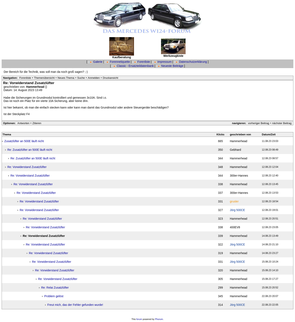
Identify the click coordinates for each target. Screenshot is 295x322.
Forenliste (141, 61)
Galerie (95, 61)
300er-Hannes (239, 175)
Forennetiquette (118, 61)
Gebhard (235, 149)
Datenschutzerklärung (191, 61)
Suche (81, 77)
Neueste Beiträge (170, 65)
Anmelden (94, 77)
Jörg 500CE (237, 210)
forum (139, 319)
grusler (234, 201)
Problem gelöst (53, 296)
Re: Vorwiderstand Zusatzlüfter (27, 167)
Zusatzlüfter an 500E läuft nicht (24, 141)
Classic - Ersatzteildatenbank (133, 65)
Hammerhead (35, 86)
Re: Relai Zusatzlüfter (55, 287)
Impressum (162, 61)
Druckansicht (110, 77)
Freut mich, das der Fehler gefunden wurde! (75, 304)
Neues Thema (66, 77)
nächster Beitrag (282, 123)
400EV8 (235, 227)
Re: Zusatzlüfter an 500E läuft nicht (29, 149)
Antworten (23, 123)
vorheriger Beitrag (258, 123)
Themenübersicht (44, 77)
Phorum (159, 319)
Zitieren (36, 123)
